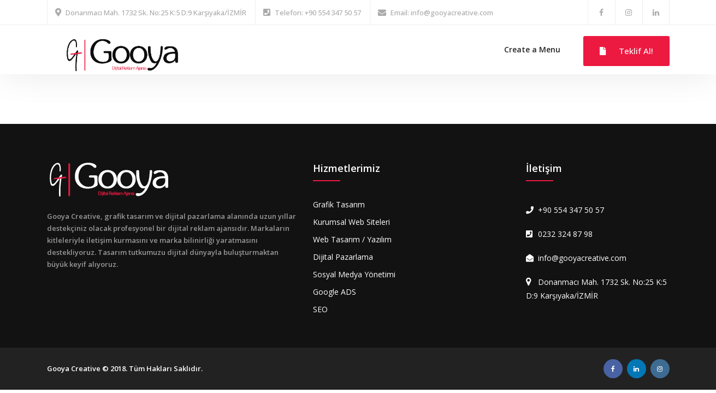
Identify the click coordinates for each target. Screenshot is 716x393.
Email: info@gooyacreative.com (441, 12)
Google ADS (334, 292)
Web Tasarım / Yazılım (352, 239)
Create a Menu (532, 49)
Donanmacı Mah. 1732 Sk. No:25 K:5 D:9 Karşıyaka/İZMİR (156, 12)
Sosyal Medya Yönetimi (354, 274)
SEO (320, 309)
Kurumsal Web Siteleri (351, 222)
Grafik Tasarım (339, 204)
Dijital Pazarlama (343, 257)
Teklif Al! (626, 50)
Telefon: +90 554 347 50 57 (318, 12)
